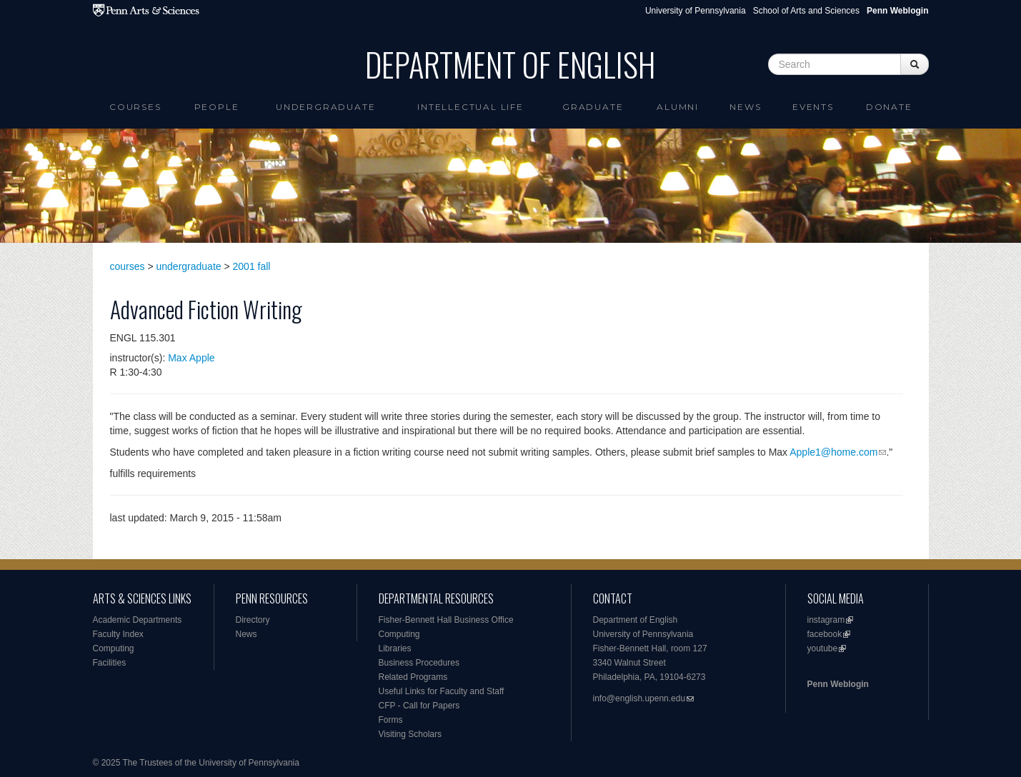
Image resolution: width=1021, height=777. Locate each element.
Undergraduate (325, 106)
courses (127, 266)
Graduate (592, 106)
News (745, 106)
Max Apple (191, 358)
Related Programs (413, 677)
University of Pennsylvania (695, 11)
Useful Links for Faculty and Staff (441, 691)
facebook (824, 634)
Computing (113, 648)
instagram (826, 620)
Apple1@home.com (833, 452)
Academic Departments (137, 620)
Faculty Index (118, 634)
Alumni (678, 106)
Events (813, 106)
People (216, 106)
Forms (391, 720)
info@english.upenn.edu (639, 698)
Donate (889, 106)
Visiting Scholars (410, 734)
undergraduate (188, 266)
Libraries (395, 648)
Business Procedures (419, 663)
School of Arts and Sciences (806, 11)
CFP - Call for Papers (419, 706)
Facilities (109, 663)
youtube (822, 648)
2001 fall (252, 266)
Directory (253, 620)
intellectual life (470, 106)
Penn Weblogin (838, 684)
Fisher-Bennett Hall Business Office (446, 620)
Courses (135, 106)
